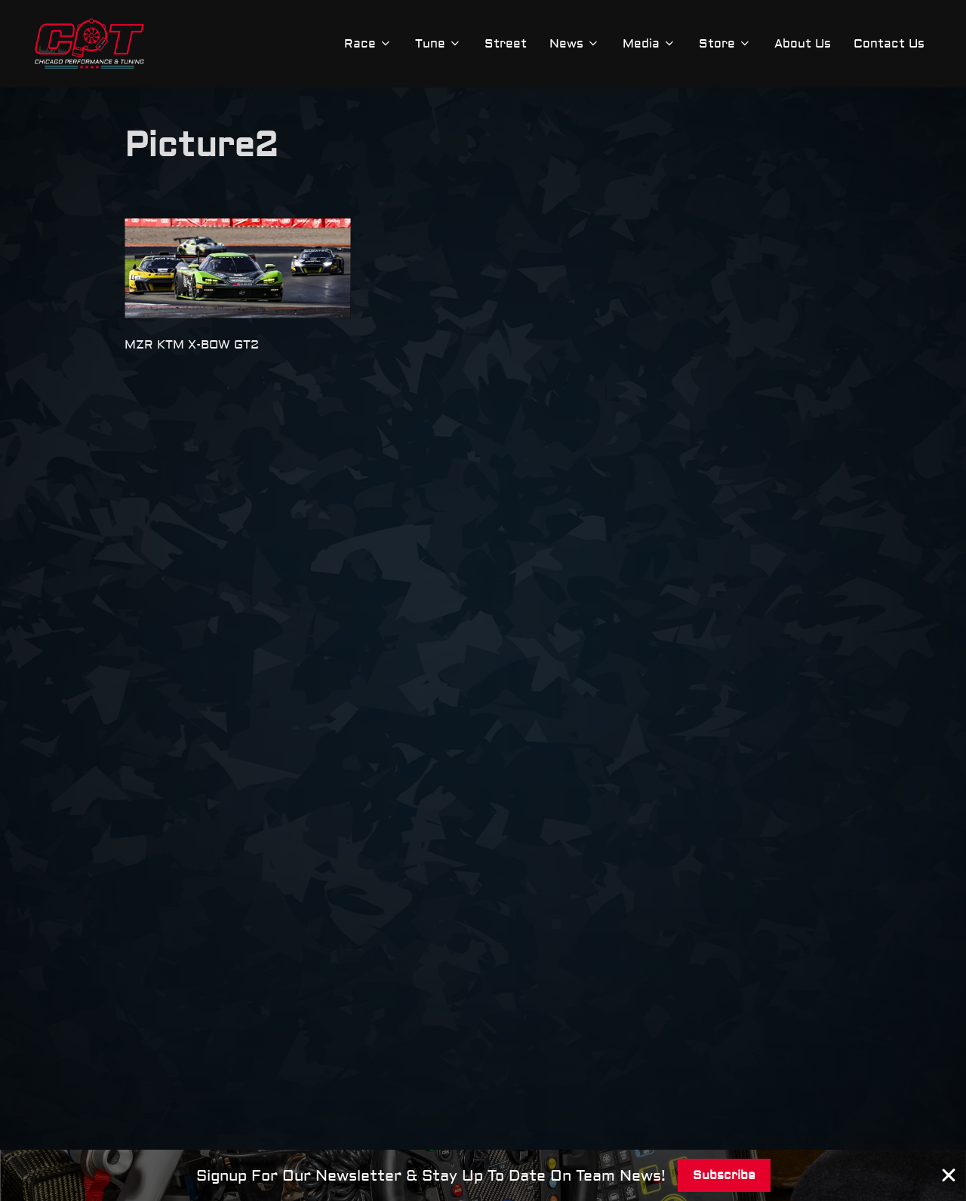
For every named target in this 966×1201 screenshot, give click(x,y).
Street (506, 43)
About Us (802, 43)
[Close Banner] (949, 1175)
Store (725, 43)
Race (368, 43)
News (574, 43)
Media (649, 43)
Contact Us (889, 43)
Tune (438, 43)
